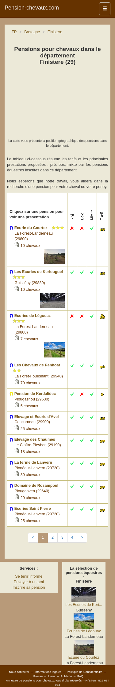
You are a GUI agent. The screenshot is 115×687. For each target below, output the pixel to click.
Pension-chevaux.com (32, 8)
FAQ (80, 676)
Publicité (66, 676)
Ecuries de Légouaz (84, 631)
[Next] (82, 538)
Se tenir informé (28, 576)
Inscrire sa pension (29, 587)
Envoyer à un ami (29, 582)
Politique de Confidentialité (84, 671)
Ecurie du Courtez (83, 657)
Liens (51, 676)
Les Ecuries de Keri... (83, 605)
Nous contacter (19, 671)
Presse (38, 676)
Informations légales (48, 671)
